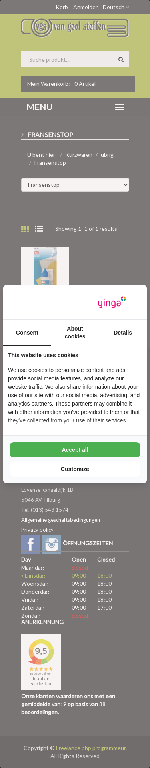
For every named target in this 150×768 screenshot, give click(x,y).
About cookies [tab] (74, 332)
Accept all (75, 450)
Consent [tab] (27, 332)
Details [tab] (123, 332)
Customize (75, 469)
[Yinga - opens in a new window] (112, 302)
